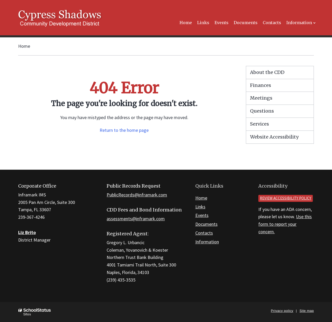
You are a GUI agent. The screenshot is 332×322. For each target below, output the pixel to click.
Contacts (204, 233)
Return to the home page (124, 130)
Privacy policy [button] (282, 311)
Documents (206, 224)
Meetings (261, 98)
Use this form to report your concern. (285, 224)
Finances (260, 85)
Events (202, 215)
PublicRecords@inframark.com (137, 195)
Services (259, 124)
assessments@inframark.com (136, 219)
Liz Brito (27, 232)
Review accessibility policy (285, 198)
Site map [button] (307, 311)
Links (200, 207)
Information (207, 242)
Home (24, 46)
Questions (262, 111)
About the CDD (267, 72)
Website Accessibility (274, 137)
